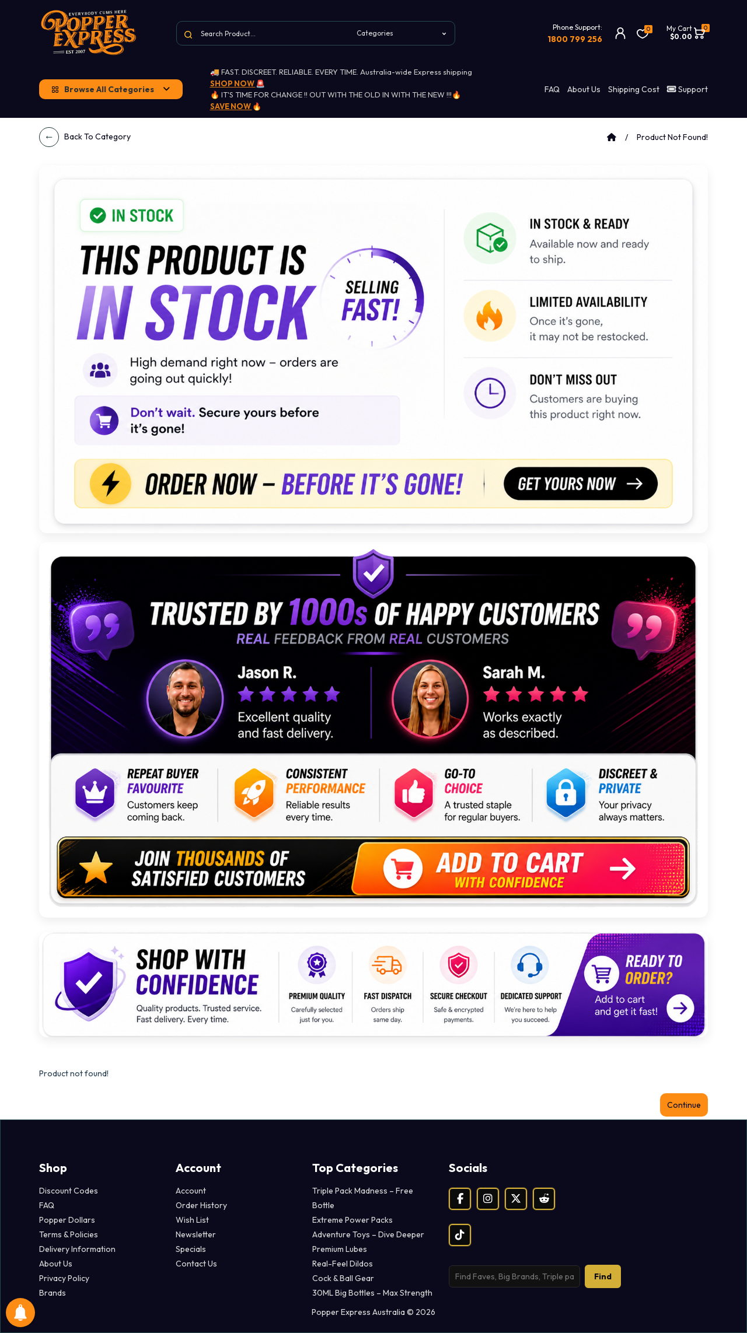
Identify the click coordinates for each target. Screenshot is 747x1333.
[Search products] (514, 1276)
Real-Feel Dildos (342, 1263)
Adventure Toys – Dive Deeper (368, 1234)
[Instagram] (488, 1199)
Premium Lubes (339, 1249)
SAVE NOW (231, 106)
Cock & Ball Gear (343, 1278)
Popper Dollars (67, 1220)
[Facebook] (460, 1199)
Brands (52, 1292)
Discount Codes (68, 1190)
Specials (191, 1249)
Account (191, 1190)
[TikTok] (460, 1235)
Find (603, 1276)
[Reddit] (544, 1199)
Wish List (192, 1220)
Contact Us (196, 1263)
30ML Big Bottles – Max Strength (372, 1292)
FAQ (552, 89)
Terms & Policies (68, 1234)
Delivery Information (77, 1249)
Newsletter (196, 1234)
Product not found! (672, 137)
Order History (201, 1205)
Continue (684, 1105)
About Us (584, 89)
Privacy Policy (64, 1278)
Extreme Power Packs (352, 1220)
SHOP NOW (233, 83)
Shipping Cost (633, 89)
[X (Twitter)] (516, 1199)
